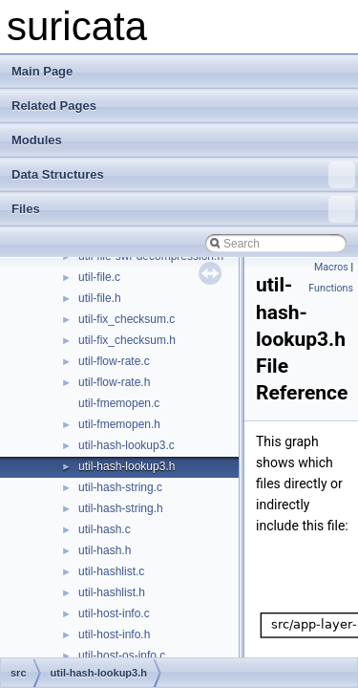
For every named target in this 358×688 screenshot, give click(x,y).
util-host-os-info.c (121, 655)
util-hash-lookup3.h (126, 466)
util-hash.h (104, 550)
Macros (331, 267)
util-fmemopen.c (118, 403)
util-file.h (99, 298)
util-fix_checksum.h (127, 340)
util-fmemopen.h (119, 424)
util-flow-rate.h (114, 382)
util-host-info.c (114, 613)
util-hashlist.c (111, 571)
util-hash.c (104, 529)
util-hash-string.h (120, 508)
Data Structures (183, 174)
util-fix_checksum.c (126, 319)
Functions (330, 288)
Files (183, 209)
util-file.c (99, 277)
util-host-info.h (114, 634)
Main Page (42, 71)
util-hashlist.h (111, 592)
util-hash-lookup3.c (126, 445)
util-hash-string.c (120, 487)
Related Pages (53, 105)
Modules (36, 140)
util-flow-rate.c (114, 361)
